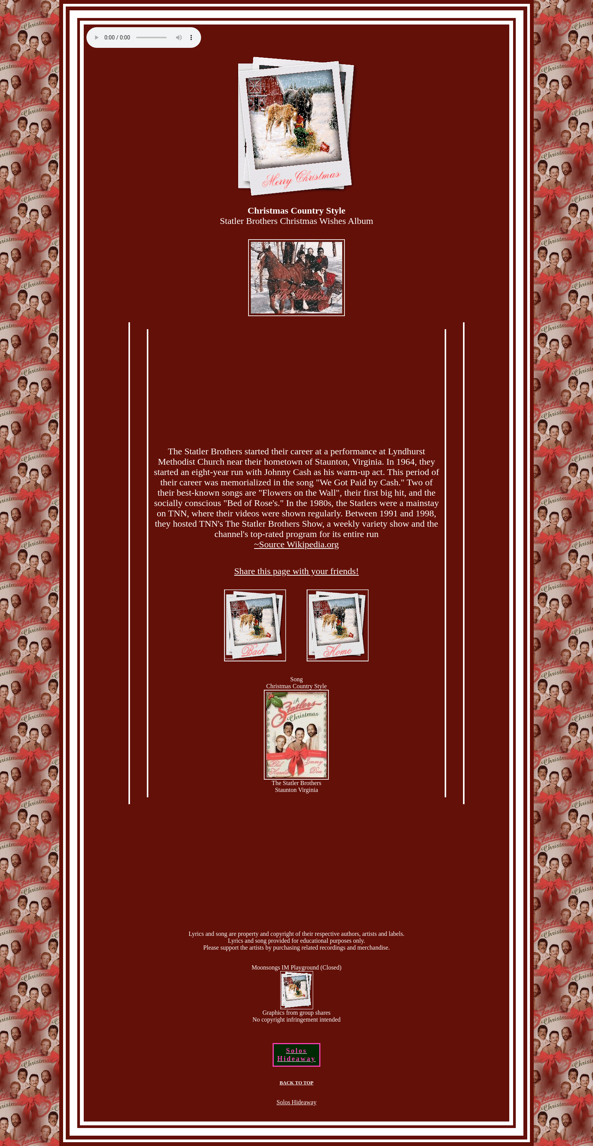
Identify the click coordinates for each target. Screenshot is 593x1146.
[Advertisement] (296, 386)
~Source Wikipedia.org (296, 544)
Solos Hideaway (296, 1102)
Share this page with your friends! (296, 571)
